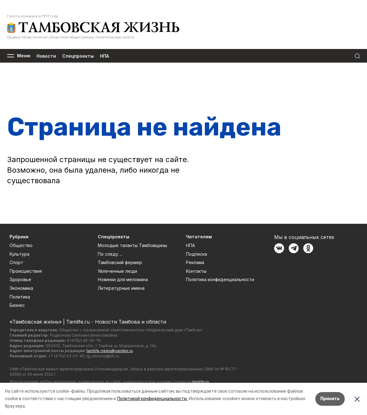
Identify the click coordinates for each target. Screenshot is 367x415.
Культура (19, 254)
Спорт (16, 262)
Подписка (196, 254)
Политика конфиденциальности (220, 279)
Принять (330, 398)
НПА (104, 56)
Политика (20, 296)
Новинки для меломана (123, 279)
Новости (46, 56)
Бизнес (17, 305)
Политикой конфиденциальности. (152, 398)
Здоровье (20, 279)
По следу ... (110, 254)
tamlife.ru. (201, 381)
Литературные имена (121, 288)
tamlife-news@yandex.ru (110, 350)
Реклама (195, 262)
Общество (21, 245)
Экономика (21, 288)
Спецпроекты (78, 56)
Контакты (196, 271)
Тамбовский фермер (120, 262)
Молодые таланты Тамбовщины (132, 245)
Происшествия (26, 271)
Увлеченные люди (117, 271)
